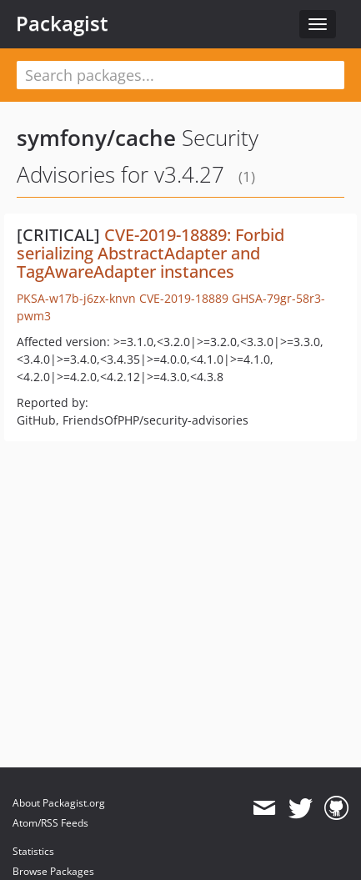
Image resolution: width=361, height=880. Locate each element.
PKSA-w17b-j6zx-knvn (76, 298)
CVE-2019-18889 (183, 298)
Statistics (33, 851)
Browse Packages (53, 871)
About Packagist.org (59, 803)
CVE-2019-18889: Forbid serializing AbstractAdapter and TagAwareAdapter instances (150, 253)
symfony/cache (96, 138)
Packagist (62, 23)
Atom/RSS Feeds (50, 823)
